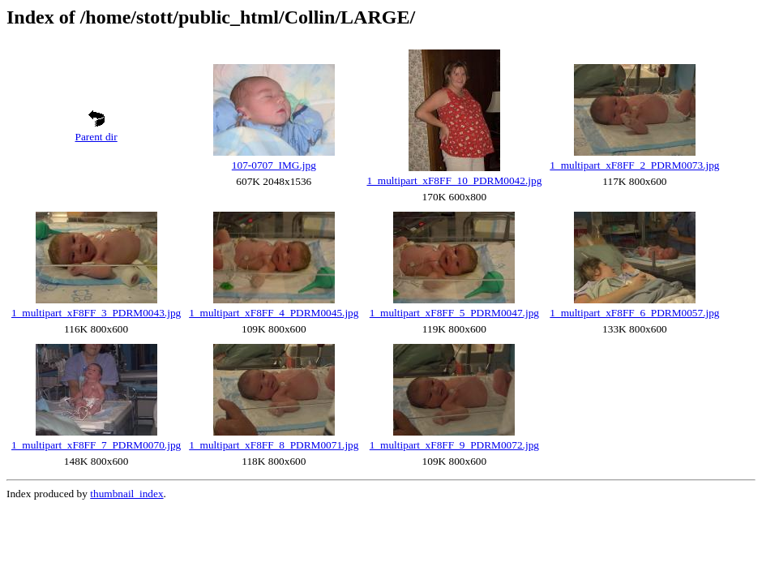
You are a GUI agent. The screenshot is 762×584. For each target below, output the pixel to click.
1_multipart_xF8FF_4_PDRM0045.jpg (273, 313)
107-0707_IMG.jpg (274, 165)
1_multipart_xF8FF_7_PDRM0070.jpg (96, 445)
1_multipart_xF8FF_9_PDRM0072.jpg (454, 445)
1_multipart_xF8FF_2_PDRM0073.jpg (634, 165)
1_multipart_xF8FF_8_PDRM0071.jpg (273, 445)
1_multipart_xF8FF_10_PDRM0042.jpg (454, 180)
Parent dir (96, 137)
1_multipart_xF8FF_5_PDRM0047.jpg (454, 313)
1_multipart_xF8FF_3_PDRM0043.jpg (96, 313)
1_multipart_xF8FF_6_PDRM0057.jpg (634, 313)
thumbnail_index (126, 493)
